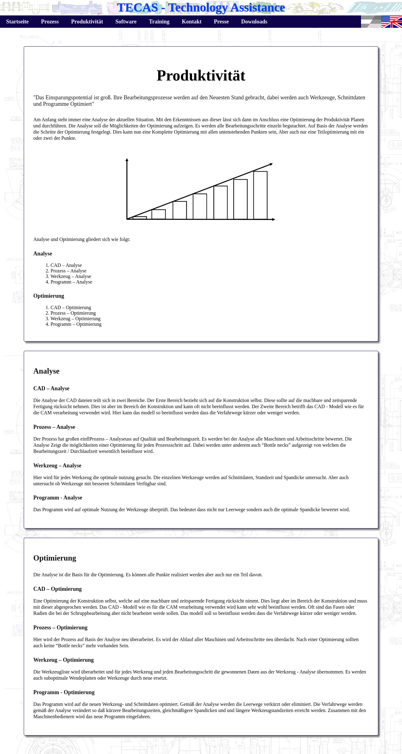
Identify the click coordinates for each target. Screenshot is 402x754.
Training (159, 22)
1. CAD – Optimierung (68, 307)
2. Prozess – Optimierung (71, 313)
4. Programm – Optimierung (73, 324)
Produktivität (87, 22)
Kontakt (192, 22)
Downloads (254, 22)
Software (126, 22)
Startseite (17, 22)
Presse (221, 22)
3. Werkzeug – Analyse (68, 276)
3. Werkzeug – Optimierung (73, 318)
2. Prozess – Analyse (66, 270)
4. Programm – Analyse (69, 281)
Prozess (50, 22)
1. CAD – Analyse (64, 265)
